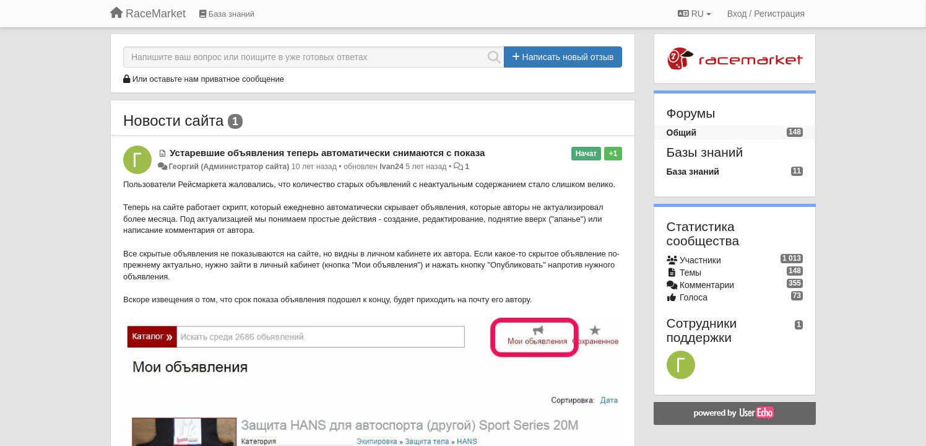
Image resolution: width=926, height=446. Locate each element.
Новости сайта (173, 120)
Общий (682, 133)
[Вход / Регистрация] (766, 13)
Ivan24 (391, 166)
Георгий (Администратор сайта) (228, 166)
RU (694, 14)
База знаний (693, 172)
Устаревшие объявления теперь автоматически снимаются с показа (327, 152)
